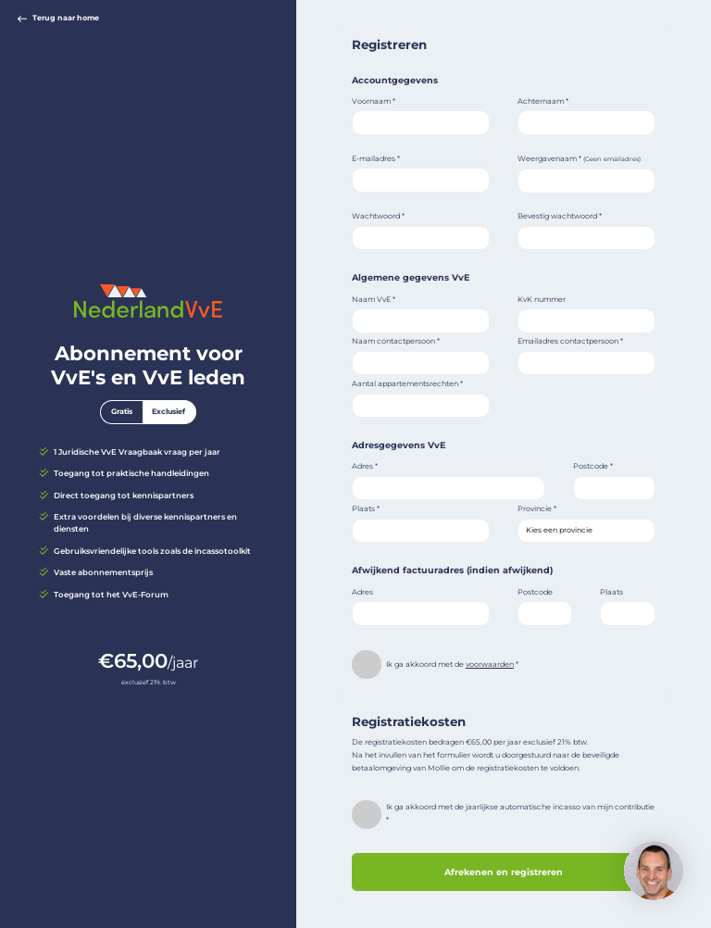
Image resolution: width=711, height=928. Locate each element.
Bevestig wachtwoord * (560, 215)
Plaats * (366, 508)
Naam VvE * (373, 299)
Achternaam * (543, 101)
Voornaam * (373, 101)
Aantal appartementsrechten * (407, 383)
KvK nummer (542, 299)
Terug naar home (58, 18)
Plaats (611, 591)
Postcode (535, 591)
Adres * (365, 465)
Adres (362, 591)
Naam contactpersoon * (396, 340)
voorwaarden (490, 664)
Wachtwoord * (378, 215)
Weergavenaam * (579, 158)
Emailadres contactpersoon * (570, 340)
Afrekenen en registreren (503, 872)
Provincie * (537, 508)
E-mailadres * (376, 158)
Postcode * (593, 465)
